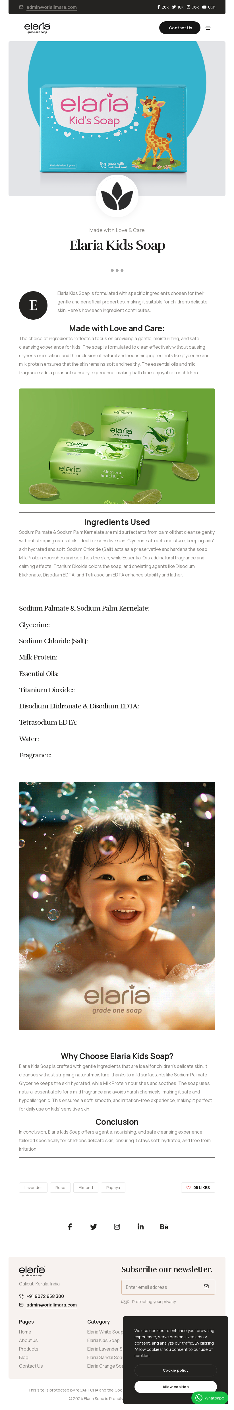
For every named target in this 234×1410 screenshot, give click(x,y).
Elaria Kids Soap (103, 1340)
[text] (175, 1387)
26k (163, 7)
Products (28, 1349)
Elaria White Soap (105, 1332)
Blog (23, 1357)
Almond (86, 1187)
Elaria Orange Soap (107, 1366)
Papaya (113, 1187)
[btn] (175, 1370)
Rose (60, 1187)
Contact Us (175, 28)
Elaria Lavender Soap (109, 1349)
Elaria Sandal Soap (106, 1357)
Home (25, 1332)
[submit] (205, 1287)
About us (28, 1340)
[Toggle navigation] (208, 28)
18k (177, 7)
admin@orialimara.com (51, 7)
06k (193, 7)
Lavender (33, 1187)
